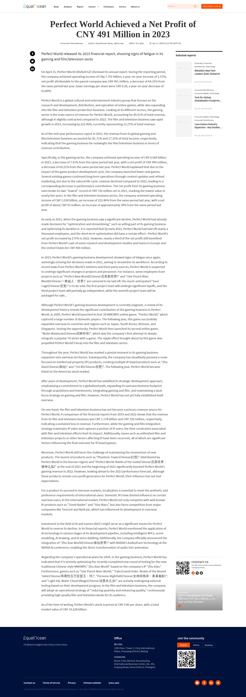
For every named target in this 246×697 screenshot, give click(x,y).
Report (80, 6)
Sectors (92, 6)
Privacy (72, 682)
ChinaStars (108, 6)
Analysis (68, 6)
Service (122, 6)
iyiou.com (114, 682)
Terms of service (51, 682)
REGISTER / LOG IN (212, 6)
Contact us (29, 682)
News (56, 6)
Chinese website (92, 682)
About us (135, 6)
